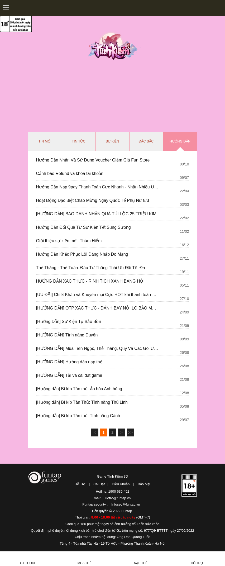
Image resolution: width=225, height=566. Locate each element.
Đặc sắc (146, 141)
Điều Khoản (121, 484)
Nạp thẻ (140, 563)
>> (130, 432)
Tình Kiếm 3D (114, 45)
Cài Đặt (99, 484)
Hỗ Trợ (80, 484)
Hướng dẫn (180, 141)
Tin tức (78, 141)
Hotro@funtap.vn (118, 498)
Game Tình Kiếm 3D (112, 476)
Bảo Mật (144, 484)
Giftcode (28, 563)
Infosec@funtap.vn (125, 504)
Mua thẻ (84, 563)
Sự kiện (112, 141)
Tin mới (45, 141)
